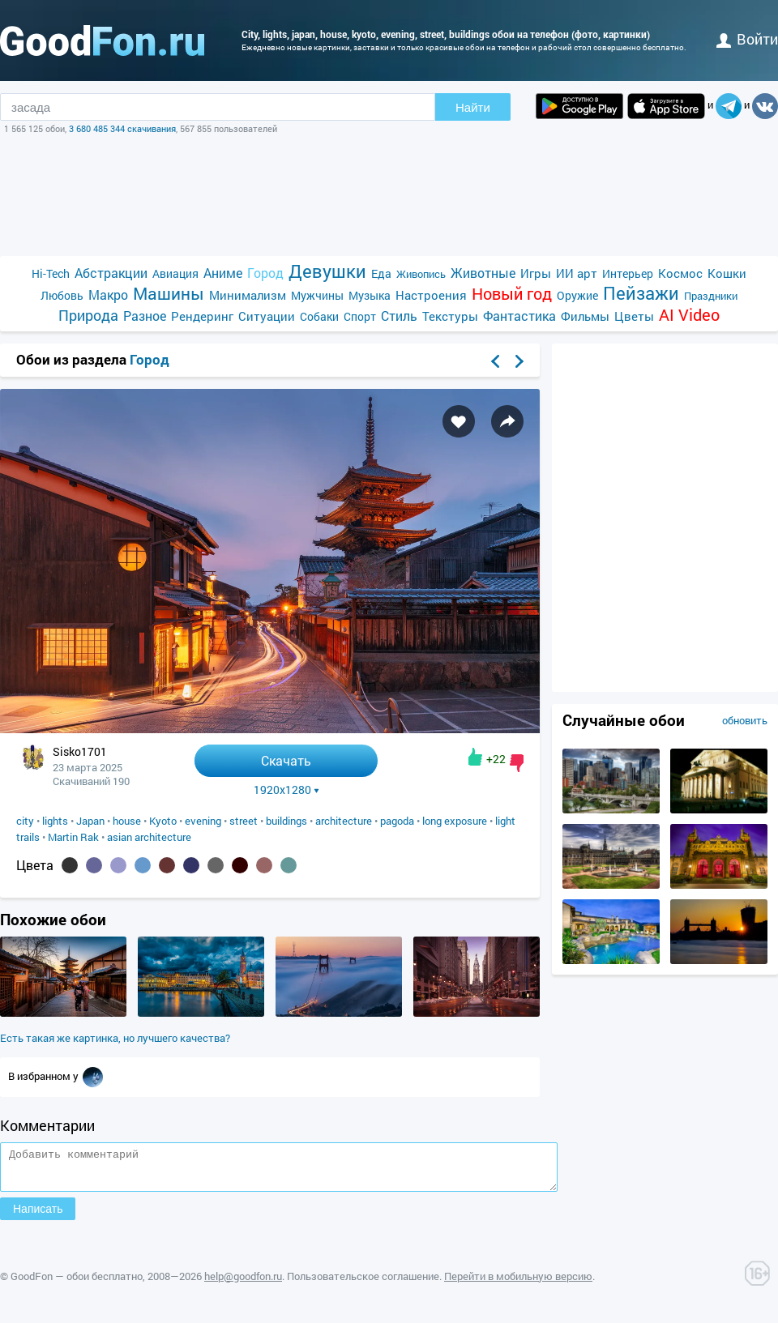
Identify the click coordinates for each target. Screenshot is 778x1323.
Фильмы (585, 316)
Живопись (421, 274)
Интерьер (627, 273)
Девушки (327, 271)
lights (55, 820)
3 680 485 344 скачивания (122, 128)
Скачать (286, 760)
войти (747, 39)
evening (203, 820)
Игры (535, 273)
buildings (286, 820)
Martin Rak (73, 837)
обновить (744, 720)
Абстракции (111, 272)
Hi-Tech (51, 273)
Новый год (512, 293)
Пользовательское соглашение (363, 1283)
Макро (108, 294)
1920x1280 (286, 790)
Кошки (726, 273)
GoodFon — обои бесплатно (77, 1283)
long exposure (454, 820)
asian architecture (149, 837)
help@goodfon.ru (243, 1283)
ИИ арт (576, 273)
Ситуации (266, 316)
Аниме (222, 272)
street (243, 820)
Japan (90, 820)
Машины (168, 293)
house (127, 820)
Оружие (577, 295)
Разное (144, 315)
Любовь (62, 295)
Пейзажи (641, 293)
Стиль (399, 315)
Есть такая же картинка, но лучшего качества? (115, 1038)
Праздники (710, 295)
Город (265, 272)
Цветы (634, 316)
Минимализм (247, 295)
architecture (343, 820)
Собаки (319, 316)
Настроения (431, 295)
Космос (680, 273)
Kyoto (163, 820)
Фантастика (519, 315)
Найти (472, 107)
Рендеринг (202, 316)
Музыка (369, 295)
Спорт (360, 316)
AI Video (689, 314)
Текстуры (450, 316)
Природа (88, 315)
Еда (381, 273)
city (25, 820)
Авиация (175, 273)
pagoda (397, 820)
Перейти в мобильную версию (518, 1283)
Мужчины (317, 295)
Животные (483, 272)
